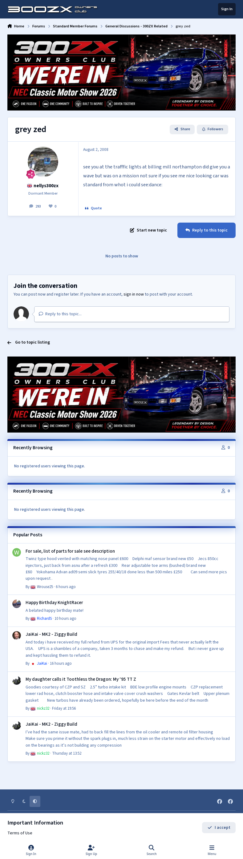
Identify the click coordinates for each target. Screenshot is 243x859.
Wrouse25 (41, 587)
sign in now (134, 294)
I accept (219, 828)
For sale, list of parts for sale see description (70, 551)
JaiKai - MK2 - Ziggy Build (51, 634)
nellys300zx (43, 185)
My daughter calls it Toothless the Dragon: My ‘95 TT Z (80, 679)
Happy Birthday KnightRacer (54, 602)
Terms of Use (19, 833)
